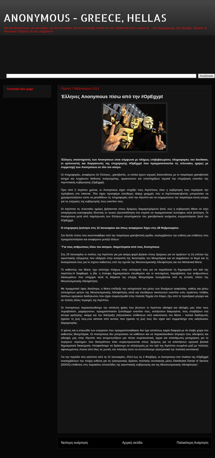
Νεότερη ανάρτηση (74, 442)
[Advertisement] (134, 403)
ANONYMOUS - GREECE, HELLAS (84, 17)
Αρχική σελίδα (132, 442)
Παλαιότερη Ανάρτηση (192, 442)
